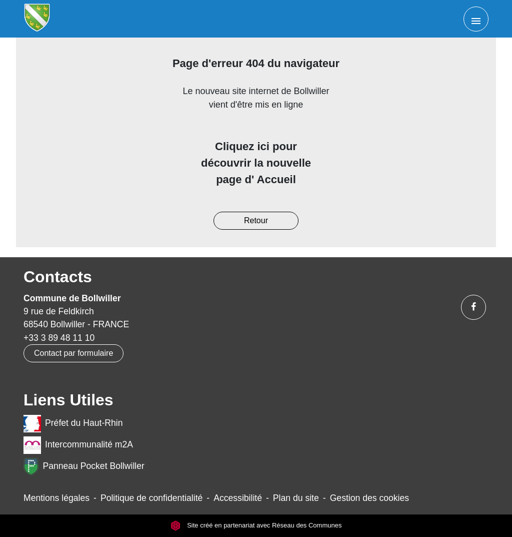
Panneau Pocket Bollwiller (84, 466)
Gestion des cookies (369, 498)
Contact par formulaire (73, 353)
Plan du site (296, 498)
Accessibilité (238, 498)
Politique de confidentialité (151, 498)
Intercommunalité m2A (78, 445)
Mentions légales (57, 498)
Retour (256, 220)
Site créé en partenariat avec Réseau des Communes (256, 525)
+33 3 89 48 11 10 (59, 338)
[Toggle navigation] (476, 19)
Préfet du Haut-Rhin (73, 423)
